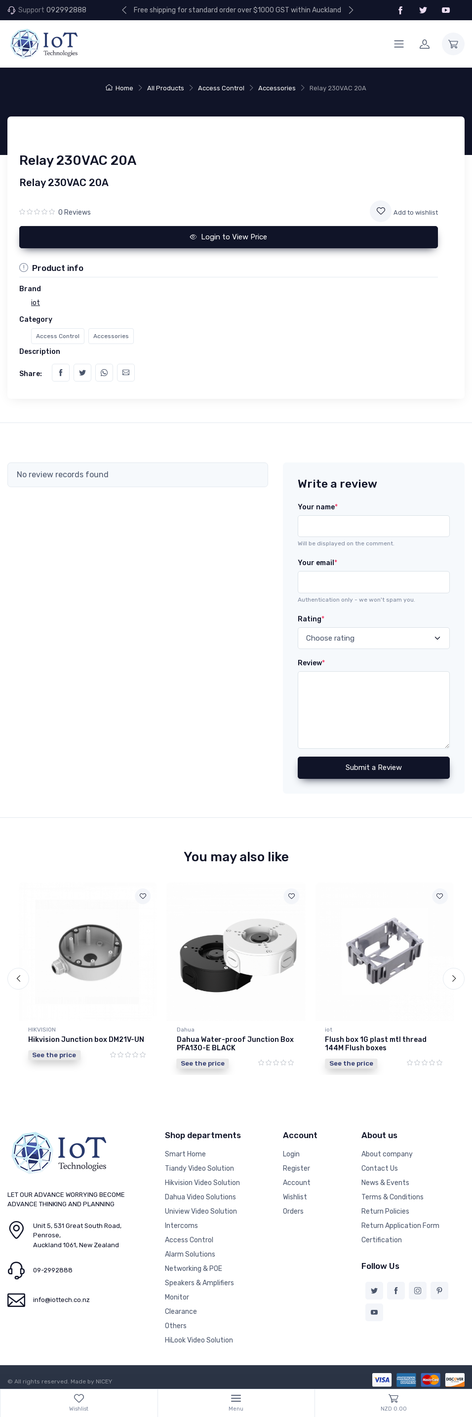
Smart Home (185, 1152)
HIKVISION (42, 1029)
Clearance (181, 1309)
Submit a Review (374, 767)
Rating (311, 619)
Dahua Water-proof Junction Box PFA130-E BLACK (235, 1043)
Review (311, 663)
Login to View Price (228, 236)
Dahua (186, 1029)
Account (297, 1180)
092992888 (66, 10)
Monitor (177, 1295)
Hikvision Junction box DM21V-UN (86, 1039)
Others (176, 1323)
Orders (293, 1209)
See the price (54, 1055)
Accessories (277, 88)
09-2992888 (53, 1268)
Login (291, 1152)
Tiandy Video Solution (199, 1166)
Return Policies (385, 1209)
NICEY (104, 1379)
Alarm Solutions (190, 1252)
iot (328, 1029)
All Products (165, 88)
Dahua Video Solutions (200, 1194)
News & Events (385, 1180)
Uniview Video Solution (201, 1209)
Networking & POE (193, 1266)
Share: (30, 374)
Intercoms (181, 1223)
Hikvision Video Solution (202, 1180)
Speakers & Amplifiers (199, 1280)
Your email (317, 563)
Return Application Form (400, 1223)
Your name (318, 507)
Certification (381, 1237)
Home (119, 88)
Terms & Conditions (392, 1194)
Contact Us (379, 1166)
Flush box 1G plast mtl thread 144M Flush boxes (376, 1043)
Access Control (221, 88)
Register (296, 1166)
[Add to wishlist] (381, 211)
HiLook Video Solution (199, 1338)
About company (387, 1152)
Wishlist (295, 1194)
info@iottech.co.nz (61, 1298)
